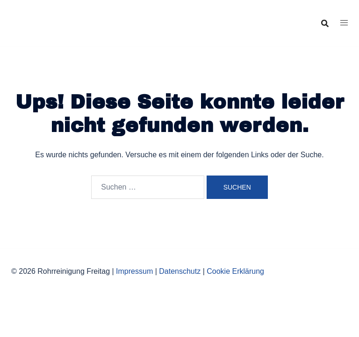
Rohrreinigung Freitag (77, 15)
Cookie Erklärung (235, 271)
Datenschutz (180, 271)
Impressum (134, 271)
